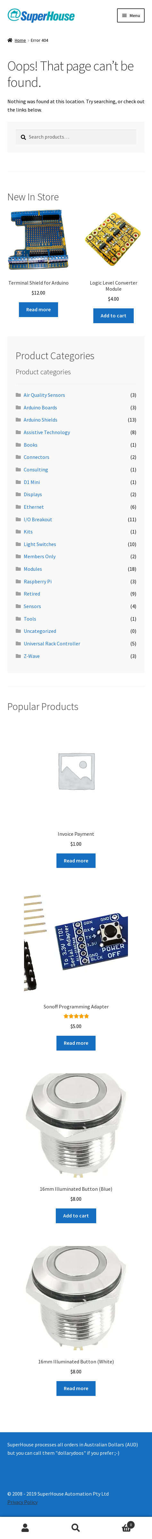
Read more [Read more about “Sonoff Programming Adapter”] (76, 1043)
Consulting (36, 469)
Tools (30, 618)
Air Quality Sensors (44, 395)
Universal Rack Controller (52, 643)
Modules (33, 569)
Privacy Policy (22, 1502)
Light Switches (40, 544)
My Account (25, 1528)
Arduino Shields (40, 419)
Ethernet (34, 507)
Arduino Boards (40, 407)
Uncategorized (40, 631)
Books (31, 445)
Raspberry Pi (38, 581)
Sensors (32, 606)
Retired (32, 593)
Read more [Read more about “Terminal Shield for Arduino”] (38, 309)
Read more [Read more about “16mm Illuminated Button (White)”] (76, 1388)
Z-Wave (32, 656)
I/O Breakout (38, 519)
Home (20, 40)
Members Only (39, 556)
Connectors (36, 457)
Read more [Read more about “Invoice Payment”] (76, 860)
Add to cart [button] (113, 315)
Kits (28, 531)
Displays (33, 494)
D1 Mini (32, 482)
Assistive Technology (47, 432)
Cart (118, 1523)
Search (76, 1528)
